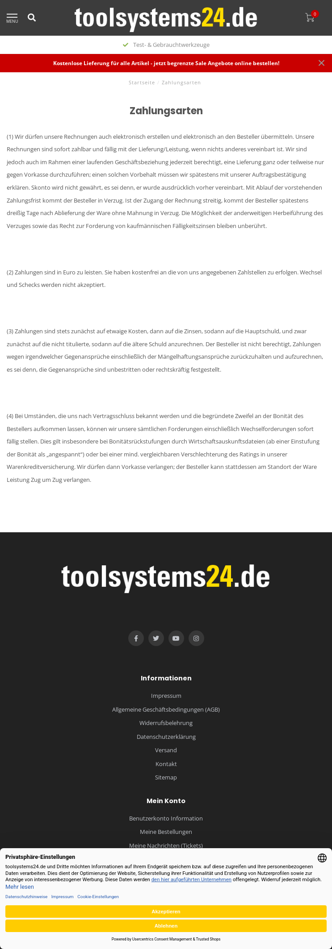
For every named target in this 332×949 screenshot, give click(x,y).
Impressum (166, 696)
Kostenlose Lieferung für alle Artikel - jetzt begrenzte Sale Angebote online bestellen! (166, 62)
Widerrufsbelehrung (166, 723)
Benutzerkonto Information (166, 818)
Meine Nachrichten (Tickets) (166, 845)
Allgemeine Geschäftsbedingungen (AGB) (166, 709)
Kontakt (166, 764)
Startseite (142, 82)
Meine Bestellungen (166, 832)
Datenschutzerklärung (166, 737)
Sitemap (166, 777)
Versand (166, 750)
